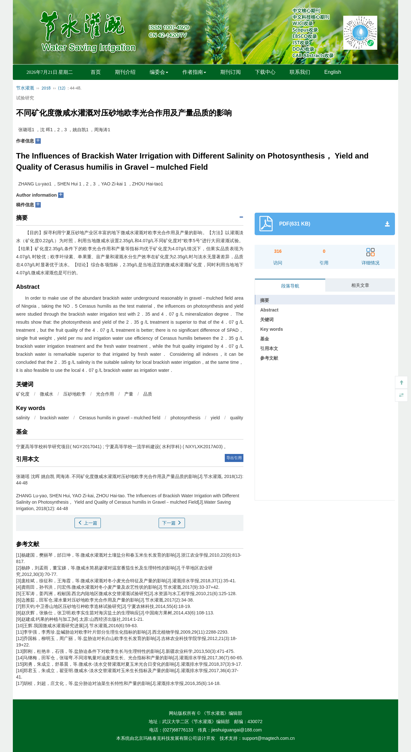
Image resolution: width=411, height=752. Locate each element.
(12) (62, 88)
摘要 (264, 300)
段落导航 (290, 285)
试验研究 (25, 97)
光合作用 (105, 394)
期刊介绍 (125, 72)
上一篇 (87, 523)
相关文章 (360, 285)
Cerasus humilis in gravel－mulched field (119, 417)
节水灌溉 (25, 88)
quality (236, 417)
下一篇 (171, 523)
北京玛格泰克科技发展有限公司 (165, 738)
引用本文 (269, 348)
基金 (264, 338)
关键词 (267, 319)
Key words (271, 329)
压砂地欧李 (74, 394)
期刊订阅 (230, 72)
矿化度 (23, 394)
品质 (147, 394)
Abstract (269, 309)
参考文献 (269, 358)
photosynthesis (185, 417)
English (332, 72)
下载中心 (265, 72)
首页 (96, 72)
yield (215, 417)
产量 (128, 394)
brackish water (54, 417)
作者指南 (194, 72)
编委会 (159, 72)
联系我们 (300, 72)
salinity (23, 417)
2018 (45, 88)
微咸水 (46, 394)
